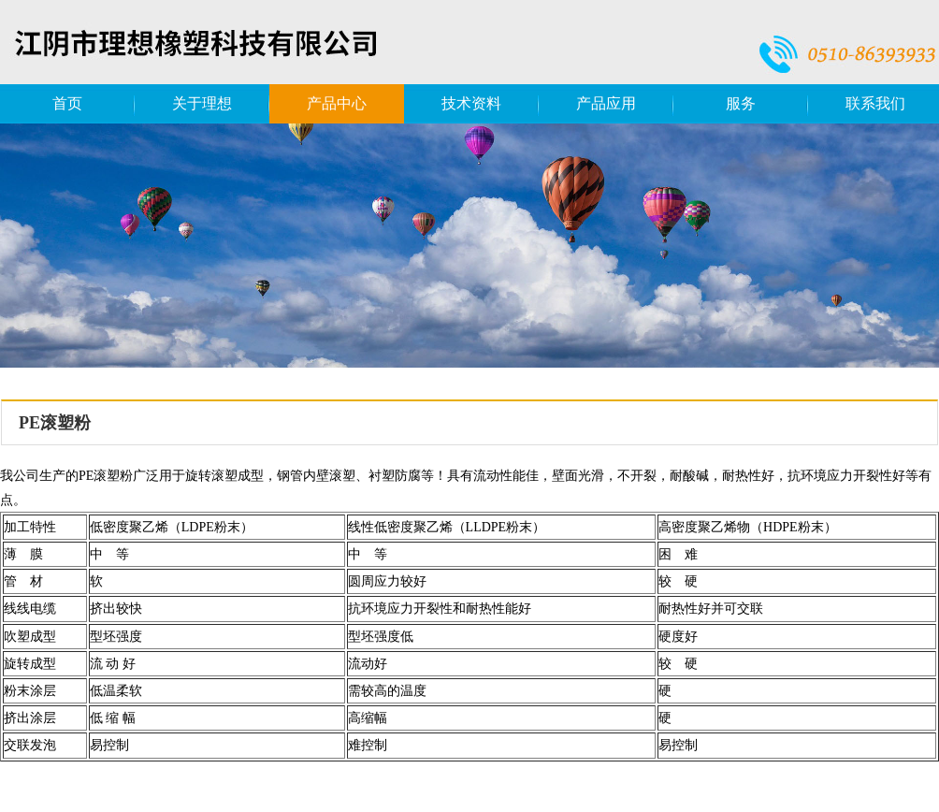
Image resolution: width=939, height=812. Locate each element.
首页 (67, 103)
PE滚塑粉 (55, 422)
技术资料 (471, 103)
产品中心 (337, 103)
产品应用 (606, 103)
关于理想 (202, 103)
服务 (741, 103)
